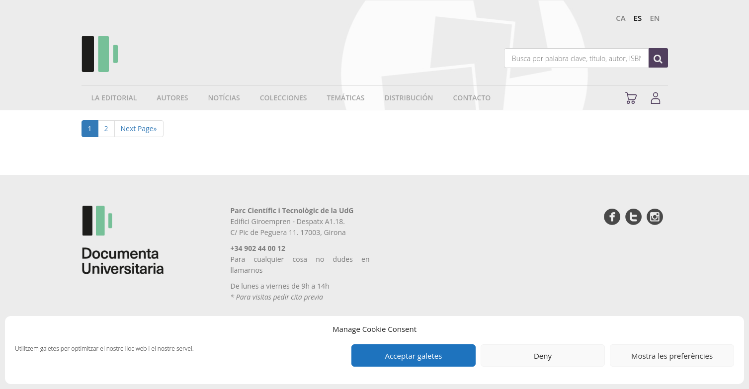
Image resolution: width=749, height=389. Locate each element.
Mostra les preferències (672, 356)
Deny (543, 356)
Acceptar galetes (413, 356)
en (655, 18)
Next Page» (139, 128)
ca (620, 18)
